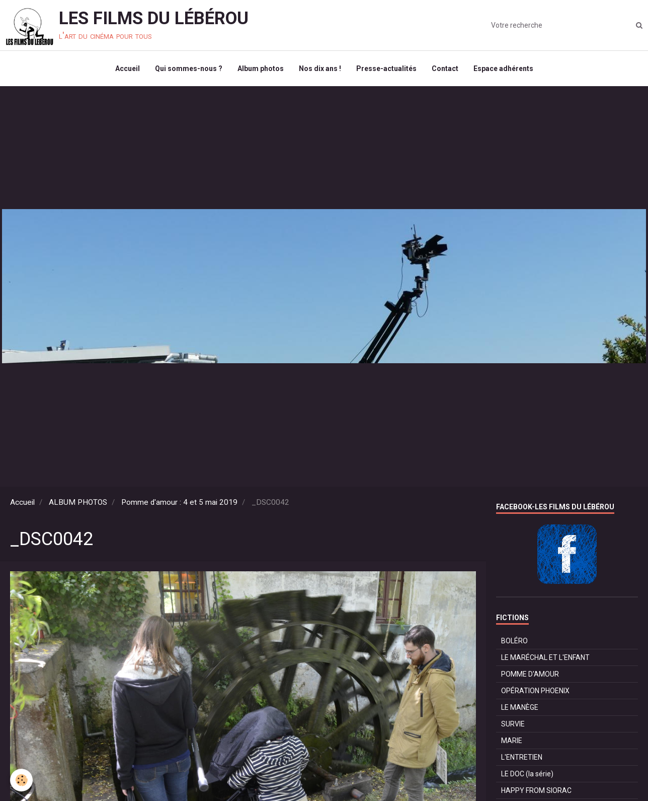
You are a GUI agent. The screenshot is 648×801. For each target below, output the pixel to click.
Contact (445, 68)
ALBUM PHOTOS (78, 502)
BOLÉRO (514, 641)
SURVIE (513, 724)
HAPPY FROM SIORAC (536, 790)
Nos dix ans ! (320, 68)
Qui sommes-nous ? (188, 68)
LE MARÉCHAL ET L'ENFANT (545, 657)
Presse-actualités (386, 68)
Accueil (127, 68)
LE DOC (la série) (527, 774)
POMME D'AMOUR (530, 674)
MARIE (511, 741)
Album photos (260, 68)
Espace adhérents (503, 68)
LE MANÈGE (519, 707)
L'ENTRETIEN (521, 757)
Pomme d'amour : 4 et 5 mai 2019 (179, 502)
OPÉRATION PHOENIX (535, 691)
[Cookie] (21, 780)
